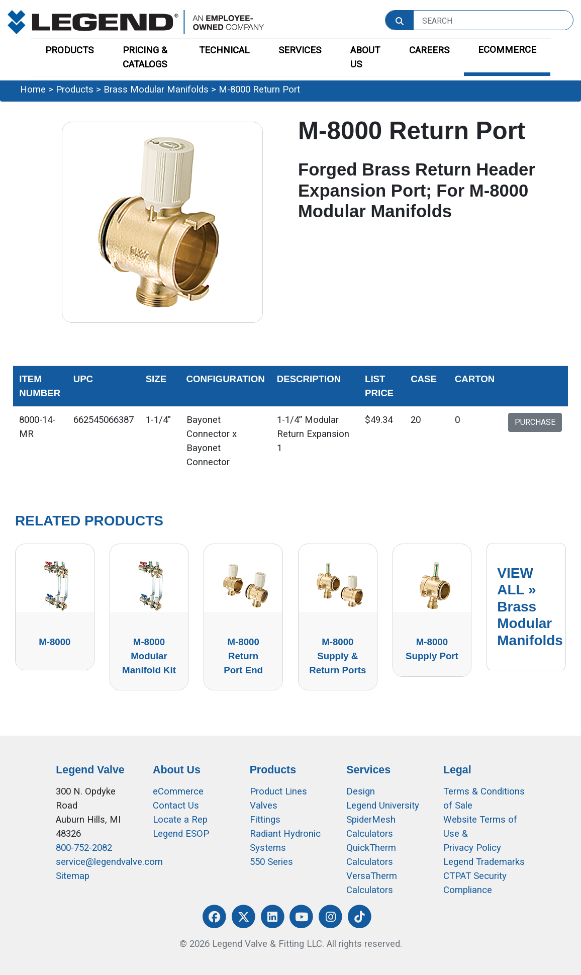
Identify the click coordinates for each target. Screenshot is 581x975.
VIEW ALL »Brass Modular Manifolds (530, 606)
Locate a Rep (180, 819)
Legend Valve (90, 770)
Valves (263, 805)
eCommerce (178, 791)
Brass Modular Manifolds (156, 89)
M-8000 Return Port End (243, 656)
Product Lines (278, 791)
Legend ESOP (181, 833)
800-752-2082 (84, 847)
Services (368, 770)
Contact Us (176, 805)
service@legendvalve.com (109, 861)
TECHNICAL (224, 50)
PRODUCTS (69, 50)
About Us (177, 770)
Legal (457, 770)
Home (33, 89)
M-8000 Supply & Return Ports (337, 656)
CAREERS (429, 50)
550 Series (271, 861)
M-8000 (54, 642)
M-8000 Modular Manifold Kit (149, 656)
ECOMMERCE (507, 49)
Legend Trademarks (484, 861)
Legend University (382, 805)
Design (360, 791)
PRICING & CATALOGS (145, 57)
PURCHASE (535, 422)
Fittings (265, 819)
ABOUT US (365, 57)
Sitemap (72, 875)
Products (74, 89)
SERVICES (299, 50)
